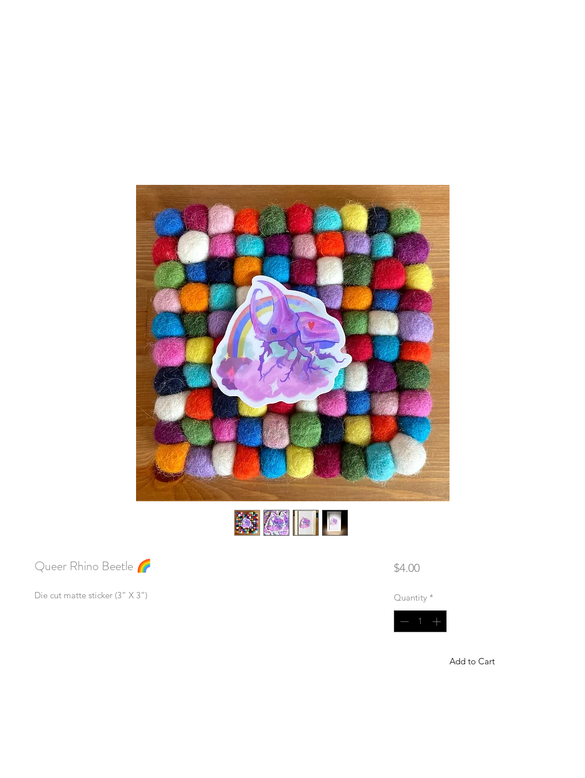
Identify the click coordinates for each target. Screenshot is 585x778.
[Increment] (437, 621)
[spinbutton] (420, 621)
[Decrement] (403, 621)
